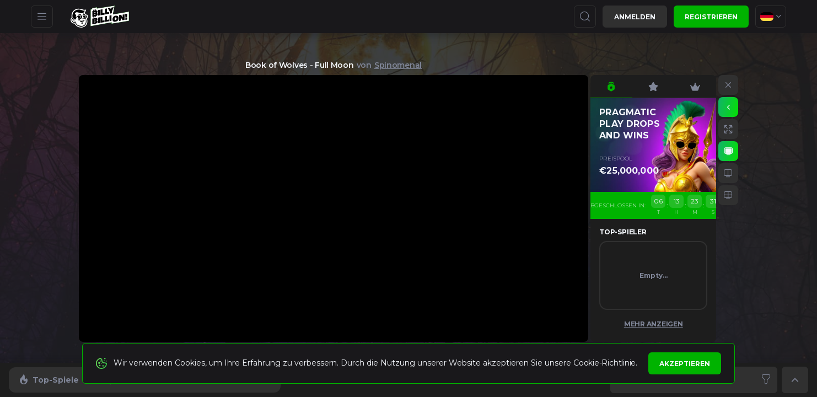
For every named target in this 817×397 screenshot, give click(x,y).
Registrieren (711, 17)
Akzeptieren (684, 364)
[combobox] (770, 17)
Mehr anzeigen (653, 324)
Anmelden (634, 17)
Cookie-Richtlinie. (605, 363)
